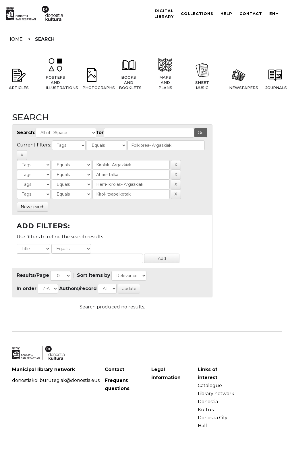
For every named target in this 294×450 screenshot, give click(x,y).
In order (26, 288)
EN (273, 13)
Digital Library (164, 13)
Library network (216, 393)
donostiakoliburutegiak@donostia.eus (56, 380)
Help (226, 13)
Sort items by (93, 275)
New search (33, 206)
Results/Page (33, 275)
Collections (197, 13)
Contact (250, 13)
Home (15, 39)
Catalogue (210, 385)
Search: (26, 132)
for (100, 132)
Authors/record (78, 288)
